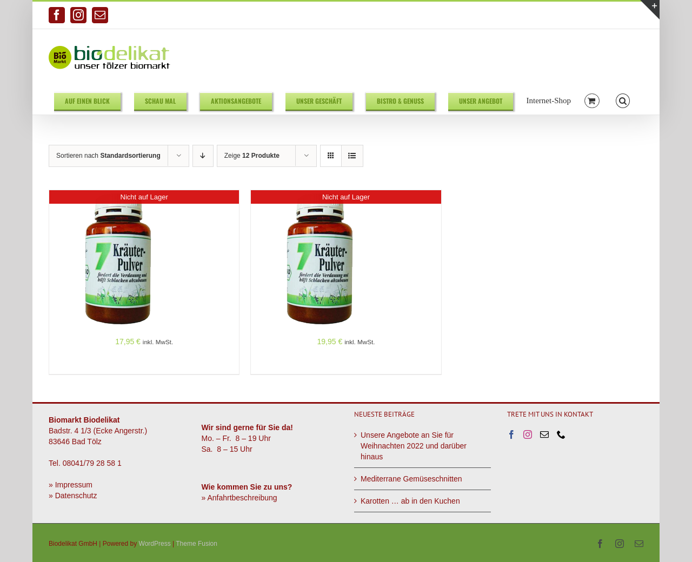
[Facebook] (511, 434)
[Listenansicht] (352, 155)
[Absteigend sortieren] (203, 156)
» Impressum (70, 484)
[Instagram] (527, 434)
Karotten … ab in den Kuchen (410, 501)
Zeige (252, 155)
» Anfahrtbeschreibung (239, 497)
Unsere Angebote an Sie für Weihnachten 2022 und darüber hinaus (414, 446)
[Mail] (544, 434)
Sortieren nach (108, 155)
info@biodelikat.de (616, 15)
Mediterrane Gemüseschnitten (411, 478)
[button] (623, 100)
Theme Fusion (196, 543)
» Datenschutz (73, 495)
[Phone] (561, 434)
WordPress (155, 543)
